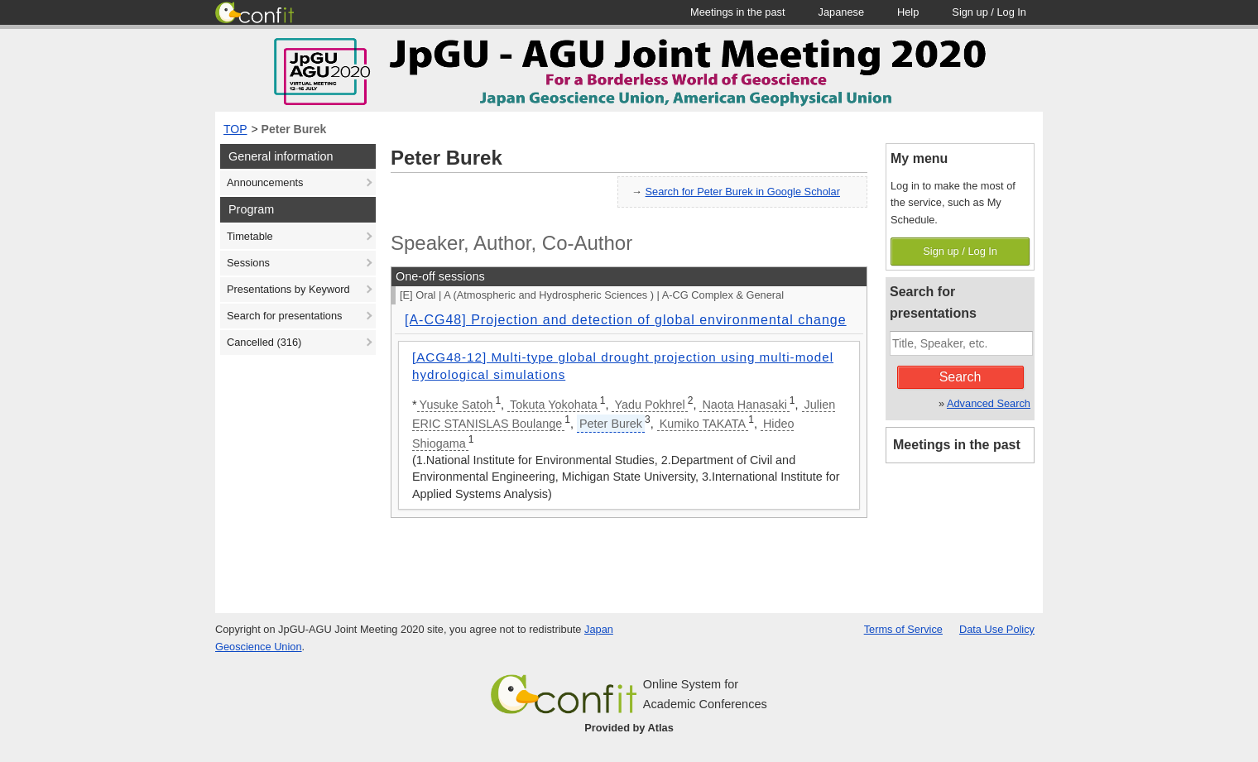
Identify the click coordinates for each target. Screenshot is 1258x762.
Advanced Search (988, 403)
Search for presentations (284, 315)
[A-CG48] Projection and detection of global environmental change (626, 320)
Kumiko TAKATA (703, 423)
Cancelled (264, 342)
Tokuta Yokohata (554, 404)
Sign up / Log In (960, 251)
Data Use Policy (997, 629)
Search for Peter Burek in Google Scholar (743, 191)
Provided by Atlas (629, 727)
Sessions (248, 262)
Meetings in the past (956, 445)
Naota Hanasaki (744, 404)
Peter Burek (294, 129)
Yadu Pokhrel (649, 404)
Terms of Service (903, 629)
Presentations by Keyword (288, 289)
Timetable (250, 236)
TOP (235, 129)
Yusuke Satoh (456, 404)
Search (960, 377)
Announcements (265, 182)
